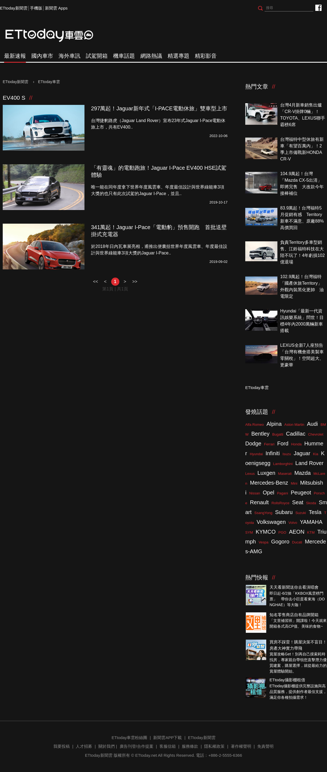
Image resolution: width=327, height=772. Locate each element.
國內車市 (42, 56)
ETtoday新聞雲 (14, 8)
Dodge (253, 443)
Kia (315, 454)
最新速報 (15, 56)
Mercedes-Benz (269, 483)
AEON (296, 532)
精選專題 (178, 56)
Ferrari (269, 444)
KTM (310, 532)
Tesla (315, 512)
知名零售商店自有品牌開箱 (294, 614)
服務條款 (190, 746)
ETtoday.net (146, 755)
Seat (297, 502)
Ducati (297, 542)
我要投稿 (61, 746)
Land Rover (309, 463)
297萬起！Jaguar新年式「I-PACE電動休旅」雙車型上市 (159, 108)
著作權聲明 (241, 746)
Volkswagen (271, 522)
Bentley (260, 434)
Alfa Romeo (254, 425)
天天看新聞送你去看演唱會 (294, 587)
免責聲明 (265, 746)
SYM (249, 532)
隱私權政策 (214, 746)
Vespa (263, 542)
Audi (312, 424)
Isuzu (287, 454)
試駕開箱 (97, 56)
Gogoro (280, 542)
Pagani (282, 493)
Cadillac (295, 434)
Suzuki (300, 513)
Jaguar (302, 453)
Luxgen (266, 473)
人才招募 (84, 746)
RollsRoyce (280, 503)
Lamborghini (283, 464)
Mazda (302, 473)
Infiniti (272, 453)
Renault (259, 502)
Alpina (274, 424)
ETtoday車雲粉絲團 (318, 7)
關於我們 (106, 746)
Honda (296, 444)
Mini (294, 483)
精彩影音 (206, 56)
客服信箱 (167, 746)
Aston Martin (294, 425)
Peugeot (301, 493)
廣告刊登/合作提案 (136, 746)
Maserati (285, 474)
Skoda (311, 503)
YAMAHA (311, 522)
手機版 (36, 8)
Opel (268, 493)
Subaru (284, 512)
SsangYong (263, 513)
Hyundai (256, 454)
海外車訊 (69, 56)
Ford (282, 443)
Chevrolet (315, 434)
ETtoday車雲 (54, 35)
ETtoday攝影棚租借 (287, 679)
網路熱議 (151, 56)
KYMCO (265, 532)
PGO (282, 532)
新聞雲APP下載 (167, 737)
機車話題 (124, 56)
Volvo (293, 523)
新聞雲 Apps (56, 8)
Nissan (254, 493)
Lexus (250, 474)
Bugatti (277, 434)
